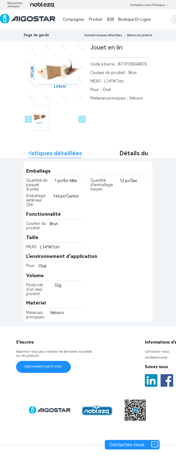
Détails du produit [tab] (145, 153)
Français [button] (161, 5)
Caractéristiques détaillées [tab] (43, 153)
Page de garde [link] (36, 35)
